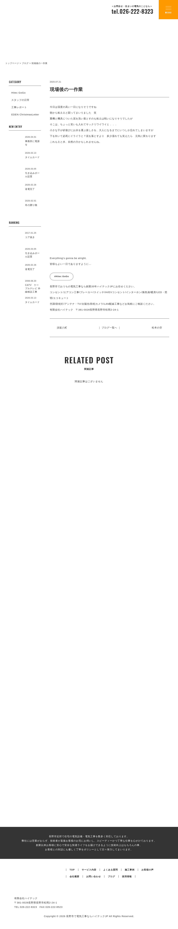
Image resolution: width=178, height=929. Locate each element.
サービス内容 (89, 876)
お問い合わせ (93, 883)
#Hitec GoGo (61, 276)
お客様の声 (147, 876)
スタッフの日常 (20, 100)
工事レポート (19, 107)
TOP (72, 876)
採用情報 (127, 883)
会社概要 (74, 883)
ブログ (111, 883)
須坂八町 (62, 327)
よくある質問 (110, 876)
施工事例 (129, 876)
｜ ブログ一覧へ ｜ (109, 327)
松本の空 (156, 327)
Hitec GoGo (18, 92)
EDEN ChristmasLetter (25, 114)
